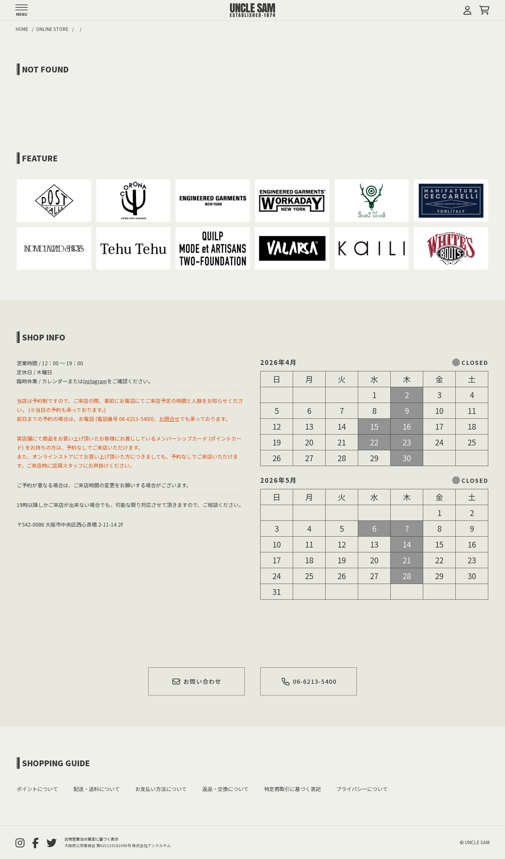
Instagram (95, 381)
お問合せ (169, 419)
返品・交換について (225, 789)
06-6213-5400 (308, 681)
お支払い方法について (161, 789)
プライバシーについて (362, 789)
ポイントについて (37, 789)
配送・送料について (96, 789)
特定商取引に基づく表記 (292, 789)
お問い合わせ (197, 681)
